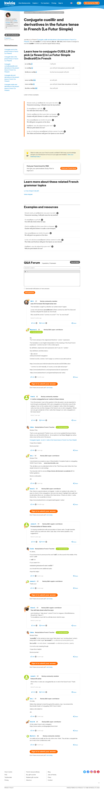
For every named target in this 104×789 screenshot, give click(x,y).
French (27, 12)
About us (29, 780)
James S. (33, 524)
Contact (50, 780)
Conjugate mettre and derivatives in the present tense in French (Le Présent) (11, 87)
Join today (49, 387)
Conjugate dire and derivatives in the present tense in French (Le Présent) (11, 78)
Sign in (60, 3)
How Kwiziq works (24, 3)
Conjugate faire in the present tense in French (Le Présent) (11, 58)
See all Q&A (75, 262)
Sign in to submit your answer (44, 384)
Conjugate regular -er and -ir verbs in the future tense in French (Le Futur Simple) (53, 440)
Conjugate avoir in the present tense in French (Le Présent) (11, 51)
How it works (8, 772)
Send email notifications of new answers (37, 288)
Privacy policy (8, 787)
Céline (32, 427)
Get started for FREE (91, 3)
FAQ (5, 774)
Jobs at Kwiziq (52, 774)
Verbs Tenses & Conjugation (54, 12)
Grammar (37, 12)
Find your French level (69, 168)
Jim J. (31, 456)
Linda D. (33, 676)
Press (49, 777)
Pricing (54, 3)
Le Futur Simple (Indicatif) (31, 191)
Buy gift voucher (31, 774)
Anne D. (32, 488)
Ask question (29, 292)
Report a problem (9, 39)
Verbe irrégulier (28, 194)
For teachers (45, 3)
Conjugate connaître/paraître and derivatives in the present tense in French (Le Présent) (11, 68)
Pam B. (33, 396)
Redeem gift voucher (32, 777)
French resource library (33, 772)
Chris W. (32, 722)
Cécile (32, 549)
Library (31, 12)
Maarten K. (33, 329)
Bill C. (32, 301)
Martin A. (33, 736)
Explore (36, 3)
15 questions (7, 38)
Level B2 (43, 12)
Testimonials (8, 777)
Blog (49, 772)
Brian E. (33, 607)
